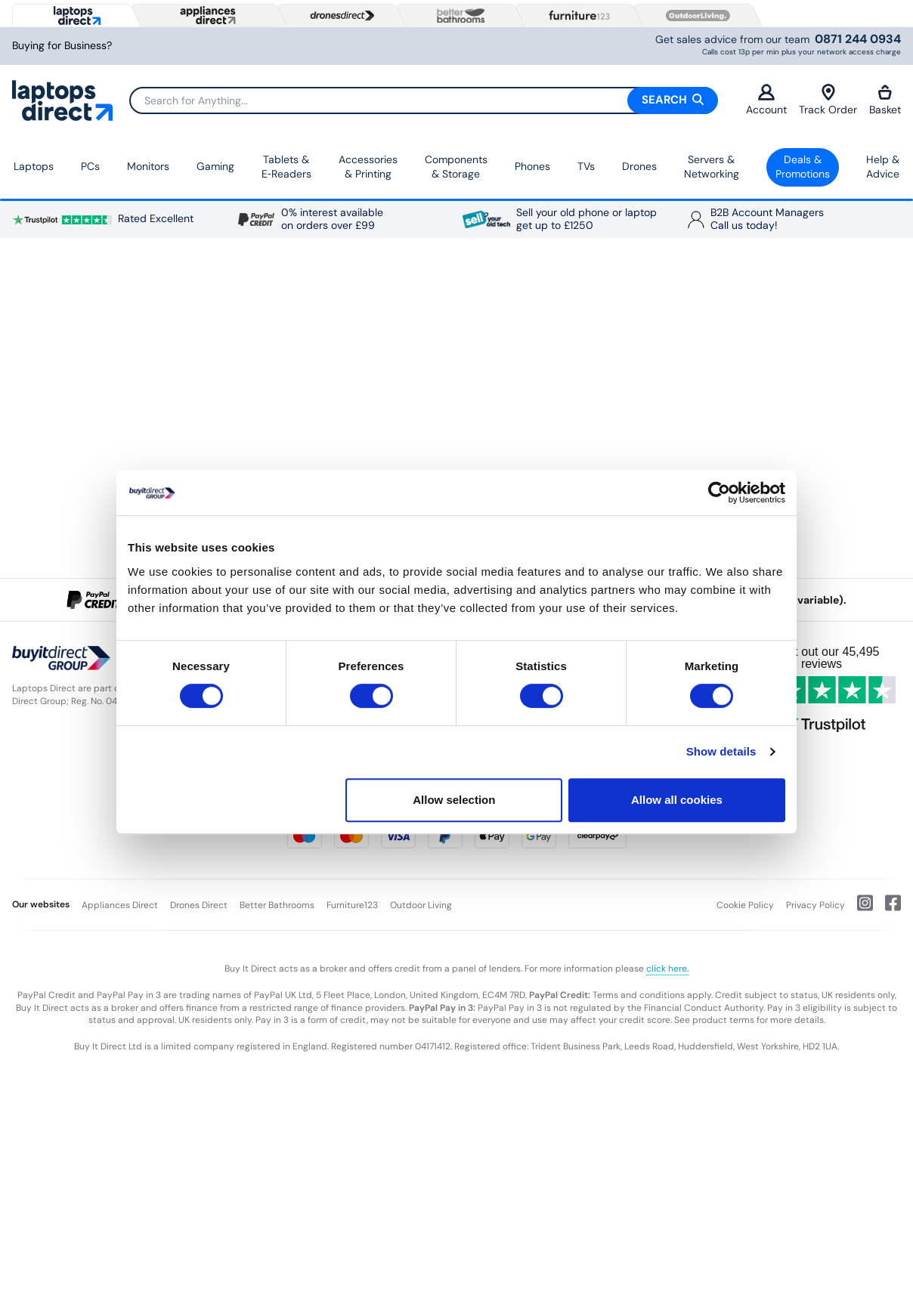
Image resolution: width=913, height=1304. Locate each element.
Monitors (148, 166)
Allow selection (454, 799)
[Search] (423, 100)
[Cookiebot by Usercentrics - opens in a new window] (719, 492)
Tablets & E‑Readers (286, 167)
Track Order (828, 100)
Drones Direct (198, 905)
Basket (885, 100)
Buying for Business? (62, 45)
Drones (639, 166)
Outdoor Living (421, 905)
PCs (90, 166)
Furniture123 (352, 905)
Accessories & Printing (368, 167)
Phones (532, 166)
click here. (667, 969)
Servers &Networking (711, 167)
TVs (586, 166)
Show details (721, 751)
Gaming (215, 166)
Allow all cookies (677, 799)
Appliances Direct (120, 905)
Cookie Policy (745, 905)
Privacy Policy (815, 905)
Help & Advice (882, 167)
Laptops (34, 166)
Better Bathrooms (277, 905)
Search (673, 99)
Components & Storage (456, 167)
